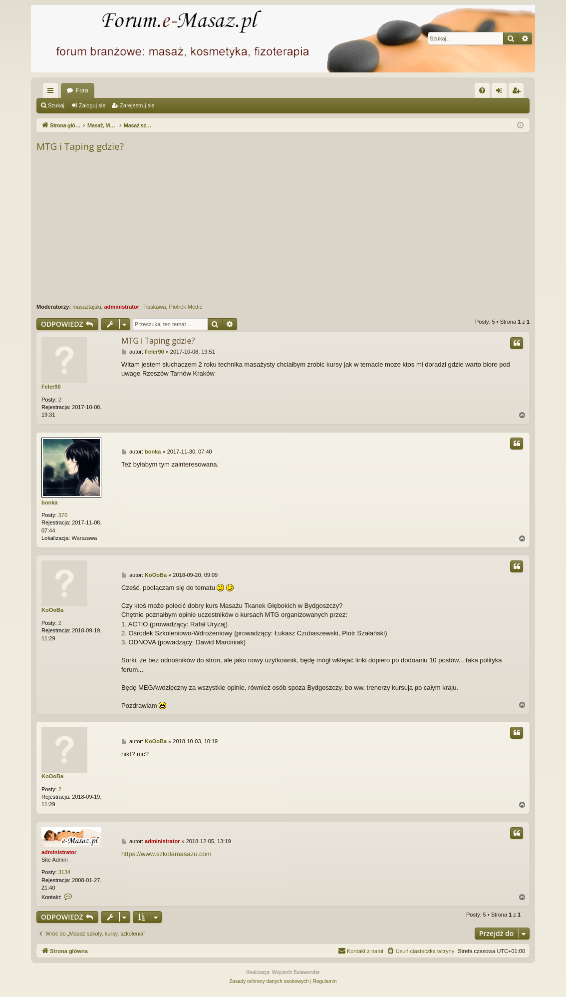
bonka (49, 502)
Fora (82, 90)
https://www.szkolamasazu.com (166, 854)
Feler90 (51, 387)
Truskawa (154, 307)
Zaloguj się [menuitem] (501, 92)
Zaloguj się (92, 105)
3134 (64, 872)
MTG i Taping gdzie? (80, 146)
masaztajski (86, 307)
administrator (121, 307)
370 (62, 515)
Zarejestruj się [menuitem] (518, 92)
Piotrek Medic (186, 307)
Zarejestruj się (137, 105)
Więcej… (52, 92)
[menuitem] (482, 90)
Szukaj (56, 105)
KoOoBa (52, 610)
